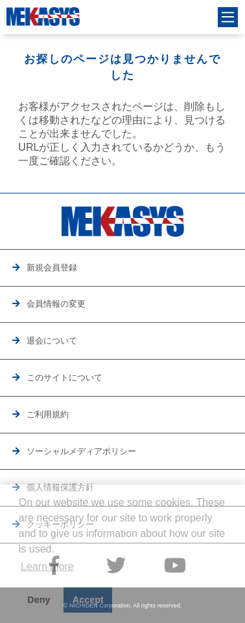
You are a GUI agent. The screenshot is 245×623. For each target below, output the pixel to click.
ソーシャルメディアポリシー (81, 451)
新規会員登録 (52, 267)
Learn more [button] (47, 566)
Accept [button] (88, 600)
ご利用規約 (48, 414)
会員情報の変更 (56, 304)
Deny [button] (38, 600)
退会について (52, 340)
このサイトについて (64, 377)
